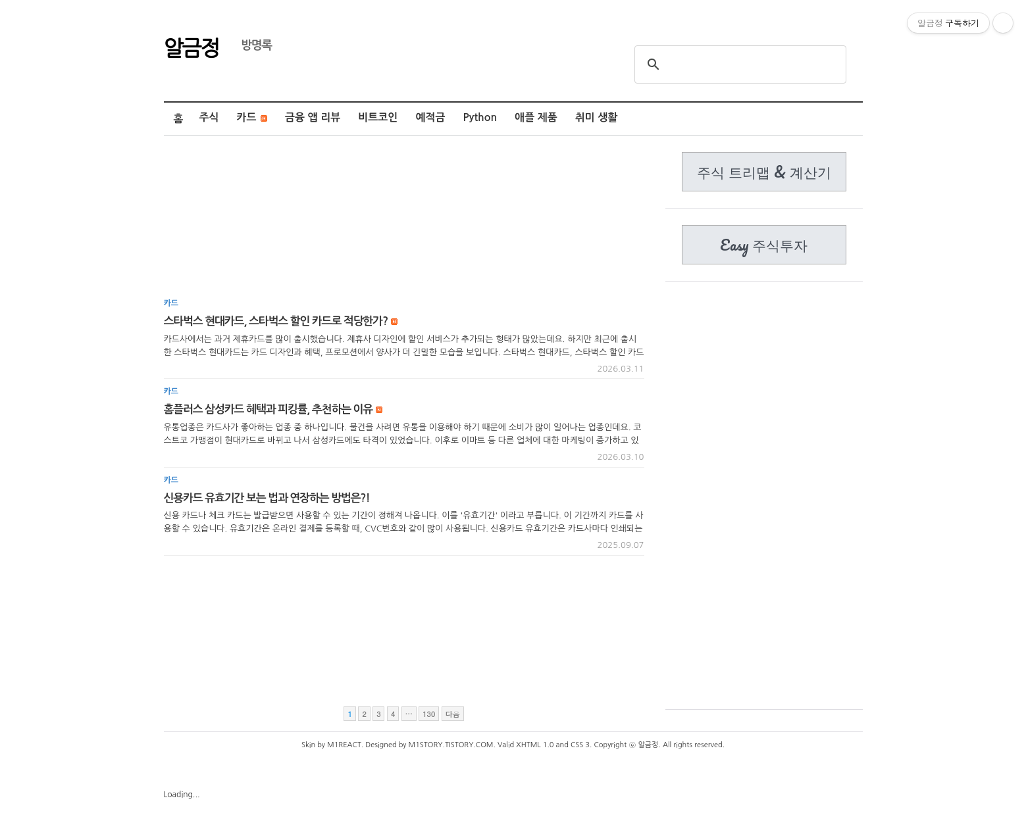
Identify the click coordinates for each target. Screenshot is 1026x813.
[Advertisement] (404, 221)
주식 (208, 117)
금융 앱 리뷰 (312, 117)
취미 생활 (596, 117)
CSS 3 (580, 745)
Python (480, 117)
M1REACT (344, 745)
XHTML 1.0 (534, 745)
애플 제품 (536, 117)
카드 (252, 117)
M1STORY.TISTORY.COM (451, 745)
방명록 (250, 45)
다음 (453, 714)
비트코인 (378, 117)
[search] (738, 64)
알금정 (191, 46)
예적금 (430, 117)
